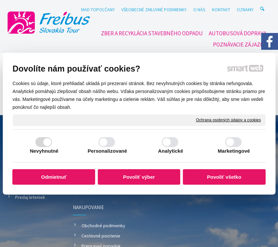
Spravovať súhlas (139, 219)
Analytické (170, 151)
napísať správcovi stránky (169, 213)
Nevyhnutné (44, 151)
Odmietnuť (54, 177)
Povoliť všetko (224, 177)
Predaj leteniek (30, 197)
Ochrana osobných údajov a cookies (228, 119)
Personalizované (107, 151)
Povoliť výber (139, 177)
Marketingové (234, 151)
